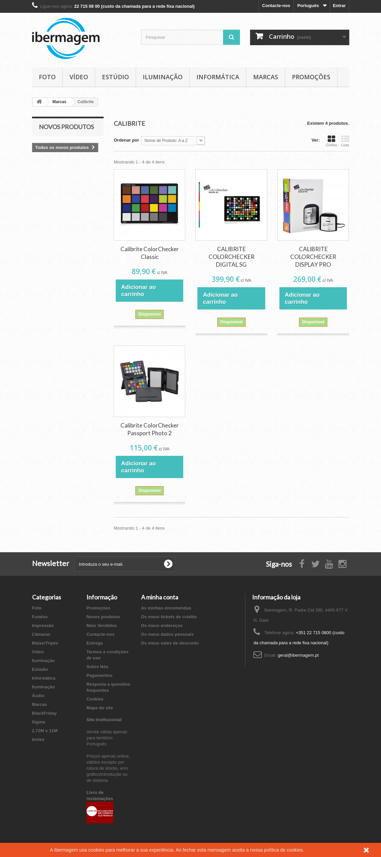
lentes (38, 739)
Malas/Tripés (45, 643)
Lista (345, 141)
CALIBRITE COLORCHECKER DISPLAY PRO (313, 256)
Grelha (331, 141)
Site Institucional (103, 719)
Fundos (40, 616)
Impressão (43, 625)
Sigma (38, 722)
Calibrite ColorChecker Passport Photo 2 (149, 429)
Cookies (95, 699)
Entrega (94, 643)
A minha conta (159, 597)
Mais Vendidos (101, 625)
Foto (47, 77)
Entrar (339, 5)
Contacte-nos (276, 5)
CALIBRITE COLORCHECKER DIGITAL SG (231, 256)
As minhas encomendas (166, 608)
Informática (217, 77)
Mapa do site (99, 707)
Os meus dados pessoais (167, 634)
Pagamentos (99, 675)
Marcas (265, 77)
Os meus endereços (162, 625)
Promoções (311, 77)
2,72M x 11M (45, 730)
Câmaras (41, 634)
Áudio (38, 695)
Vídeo (79, 77)
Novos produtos (66, 126)
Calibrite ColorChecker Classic (149, 252)
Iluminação (163, 77)
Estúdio (115, 77)
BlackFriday (44, 713)
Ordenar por (126, 140)
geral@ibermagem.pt (298, 655)
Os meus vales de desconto (170, 643)
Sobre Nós (97, 666)
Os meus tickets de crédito (169, 616)
